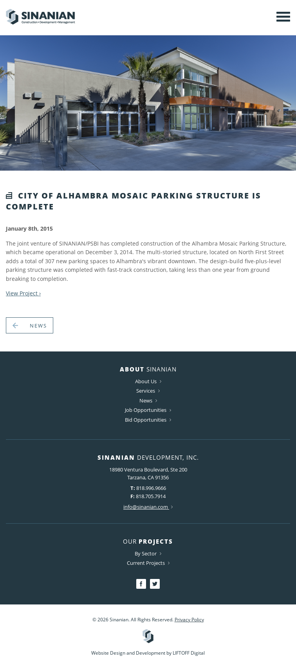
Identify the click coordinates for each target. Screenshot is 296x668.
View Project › (23, 293)
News (29, 325)
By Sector (148, 553)
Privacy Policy (189, 619)
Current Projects (148, 562)
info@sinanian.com (148, 506)
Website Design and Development (128, 653)
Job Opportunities (148, 410)
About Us (148, 381)
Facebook (141, 584)
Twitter (155, 584)
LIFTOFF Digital (189, 653)
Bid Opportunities (148, 419)
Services (148, 390)
